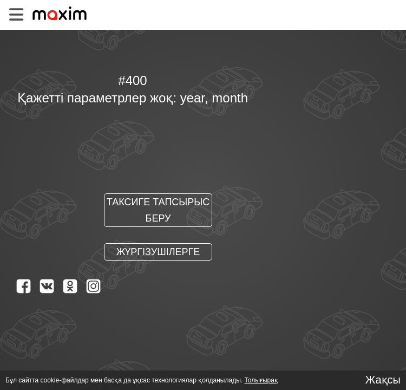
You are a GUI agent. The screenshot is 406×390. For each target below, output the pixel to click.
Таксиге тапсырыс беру (158, 211)
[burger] (16, 14)
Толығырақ (257, 380)
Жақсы (383, 379)
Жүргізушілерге (158, 252)
